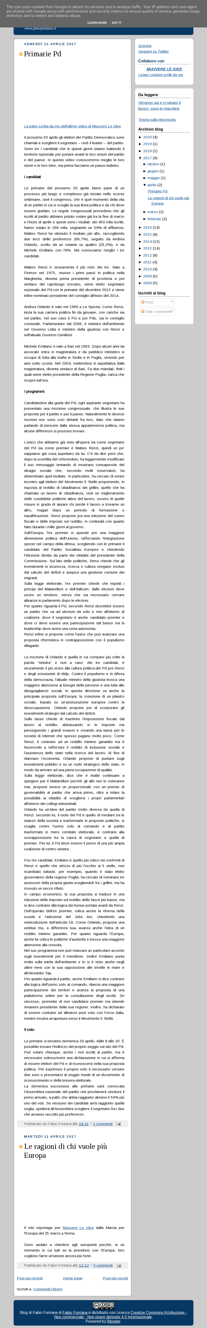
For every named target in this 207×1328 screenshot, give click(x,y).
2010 (147, 269)
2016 (147, 227)
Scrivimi (144, 46)
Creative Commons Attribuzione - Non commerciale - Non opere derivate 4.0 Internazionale (120, 1315)
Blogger (113, 1321)
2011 (147, 262)
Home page (73, 1278)
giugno (153, 171)
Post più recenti (30, 1278)
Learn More (97, 23)
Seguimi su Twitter (153, 51)
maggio (153, 178)
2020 (147, 137)
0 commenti (103, 1265)
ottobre (153, 164)
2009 (147, 276)
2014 (147, 241)
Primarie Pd (42, 53)
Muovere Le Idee (78, 1228)
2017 (147, 158)
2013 (147, 248)
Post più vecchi (115, 1278)
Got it (116, 23)
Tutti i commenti (156, 311)
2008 (147, 283)
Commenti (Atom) (47, 1289)
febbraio (154, 219)
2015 (147, 234)
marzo (152, 212)
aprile (151, 185)
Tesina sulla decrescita (157, 119)
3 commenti (102, 1124)
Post (147, 302)
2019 (147, 144)
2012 (147, 255)
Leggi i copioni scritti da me (160, 75)
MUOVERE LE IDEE (164, 69)
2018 (147, 151)
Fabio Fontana (74, 1313)
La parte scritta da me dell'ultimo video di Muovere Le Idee (72, 126)
